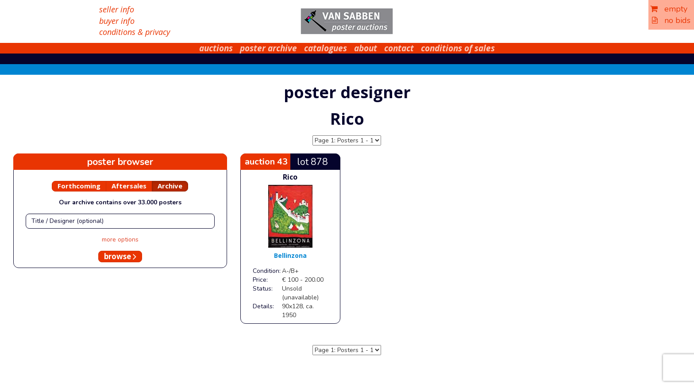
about (365, 48)
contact (399, 48)
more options (120, 239)
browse (120, 256)
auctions (216, 48)
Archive (170, 185)
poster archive (268, 48)
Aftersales (129, 185)
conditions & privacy (134, 32)
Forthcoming (79, 185)
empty (668, 9)
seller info (116, 9)
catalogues (325, 48)
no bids (671, 20)
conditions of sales (458, 48)
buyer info (117, 20)
